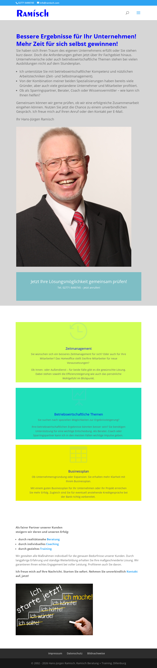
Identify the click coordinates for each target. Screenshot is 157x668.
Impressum (55, 653)
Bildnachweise (96, 653)
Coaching (52, 544)
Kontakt (132, 571)
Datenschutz (75, 653)
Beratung (53, 539)
